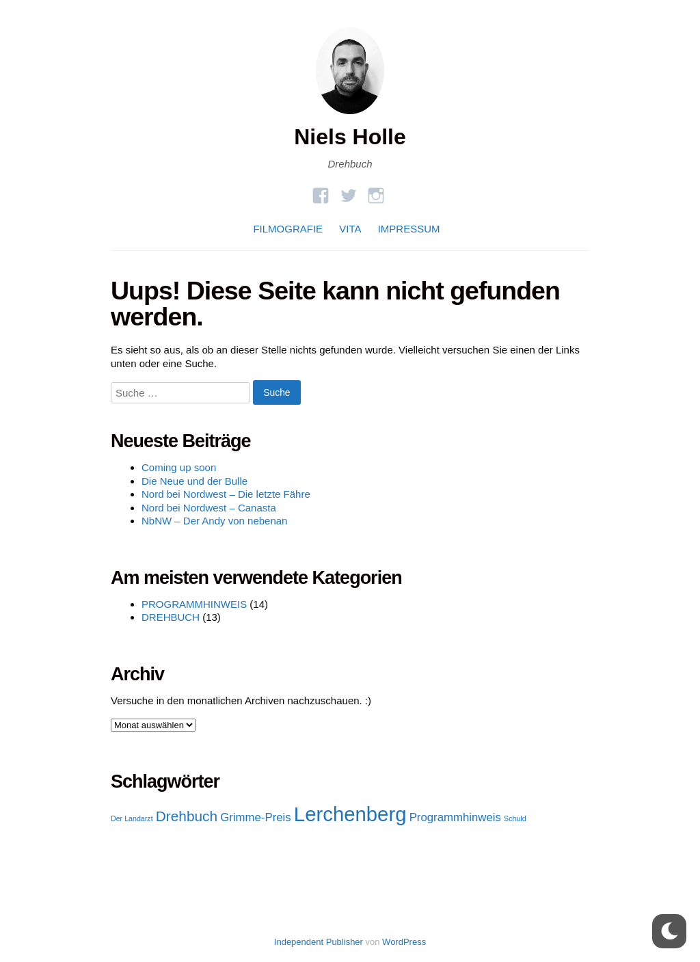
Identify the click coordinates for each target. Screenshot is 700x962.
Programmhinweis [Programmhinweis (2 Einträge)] (455, 817)
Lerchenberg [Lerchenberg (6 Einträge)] (350, 814)
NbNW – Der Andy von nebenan (214, 520)
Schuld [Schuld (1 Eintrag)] (515, 818)
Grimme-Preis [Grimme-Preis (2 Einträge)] (255, 817)
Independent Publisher (318, 942)
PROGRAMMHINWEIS (194, 604)
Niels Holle (350, 136)
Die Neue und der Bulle (194, 481)
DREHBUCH (171, 617)
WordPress (404, 942)
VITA (350, 229)
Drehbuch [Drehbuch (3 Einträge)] (186, 816)
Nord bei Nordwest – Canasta (209, 507)
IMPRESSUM (409, 229)
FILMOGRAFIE (288, 229)
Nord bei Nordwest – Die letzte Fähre (226, 494)
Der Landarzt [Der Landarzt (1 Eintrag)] (132, 818)
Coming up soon (179, 467)
